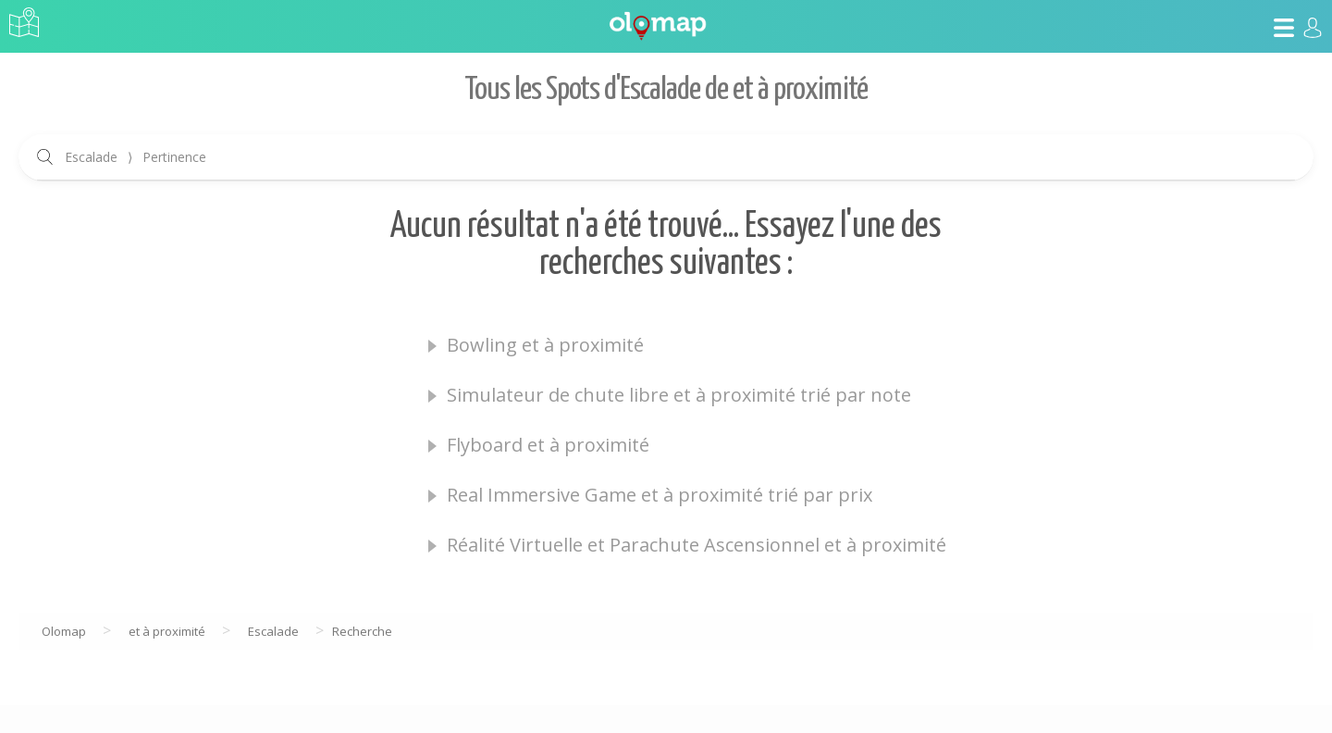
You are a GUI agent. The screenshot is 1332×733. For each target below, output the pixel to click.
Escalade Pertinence (135, 157)
